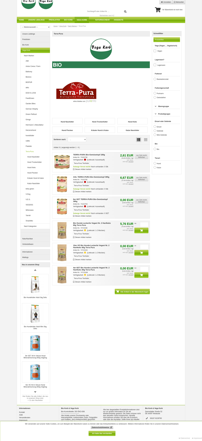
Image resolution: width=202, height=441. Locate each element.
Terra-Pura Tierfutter (81, 163)
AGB (21, 415)
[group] (35, 287)
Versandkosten (24, 418)
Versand (130, 161)
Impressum (23, 420)
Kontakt (22, 412)
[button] (35, 391)
